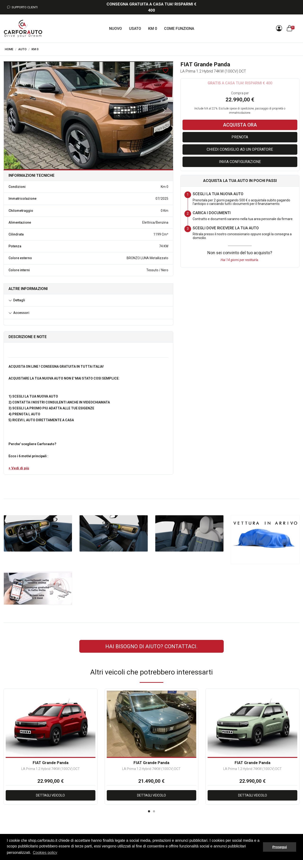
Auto (22, 49)
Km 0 (34, 49)
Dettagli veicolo (50, 795)
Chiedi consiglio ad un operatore (240, 149)
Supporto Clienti (22, 7)
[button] (19, 468)
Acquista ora (240, 125)
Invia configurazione (240, 161)
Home (9, 49)
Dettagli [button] (19, 300)
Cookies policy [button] (45, 853)
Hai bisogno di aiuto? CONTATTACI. (151, 646)
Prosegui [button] (279, 847)
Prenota (240, 137)
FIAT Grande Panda (50, 762)
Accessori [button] (21, 313)
